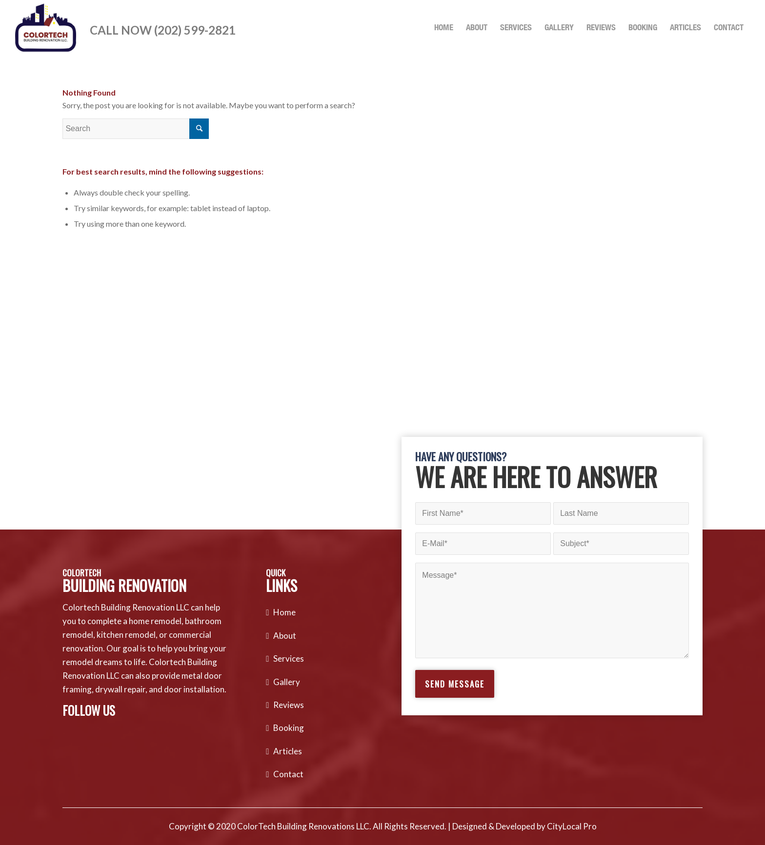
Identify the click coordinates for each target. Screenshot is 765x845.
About (284, 635)
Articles (287, 751)
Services (288, 658)
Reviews (288, 705)
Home (284, 612)
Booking (288, 728)
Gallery (286, 682)
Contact (288, 774)
